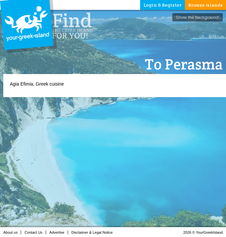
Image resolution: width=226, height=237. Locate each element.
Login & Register (162, 5)
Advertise (58, 232)
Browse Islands (205, 5)
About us (12, 232)
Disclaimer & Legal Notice (93, 232)
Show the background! (197, 17)
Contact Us (35, 232)
